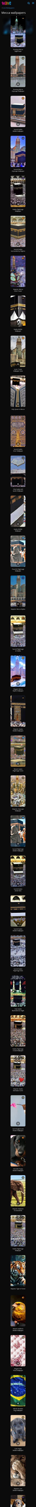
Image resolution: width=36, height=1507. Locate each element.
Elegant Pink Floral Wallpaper (18, 1369)
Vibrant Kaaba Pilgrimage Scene (18, 770)
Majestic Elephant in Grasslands (18, 1209)
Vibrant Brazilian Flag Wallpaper (18, 1409)
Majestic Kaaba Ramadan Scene (18, 1089)
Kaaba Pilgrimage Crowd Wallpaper (18, 1049)
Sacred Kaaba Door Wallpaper (18, 450)
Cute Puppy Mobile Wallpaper (18, 1449)
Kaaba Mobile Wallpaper (18, 330)
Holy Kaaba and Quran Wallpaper (18, 490)
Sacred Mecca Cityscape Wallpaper (18, 170)
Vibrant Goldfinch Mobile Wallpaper (18, 1329)
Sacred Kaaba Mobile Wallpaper (18, 130)
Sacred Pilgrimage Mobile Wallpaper (18, 850)
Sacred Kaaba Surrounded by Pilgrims (18, 250)
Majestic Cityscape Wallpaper (18, 810)
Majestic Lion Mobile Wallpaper (18, 1489)
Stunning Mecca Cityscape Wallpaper (18, 90)
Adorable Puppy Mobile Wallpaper (18, 1169)
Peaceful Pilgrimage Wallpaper (18, 570)
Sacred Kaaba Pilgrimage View (18, 970)
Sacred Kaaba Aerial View (18, 890)
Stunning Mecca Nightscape (18, 50)
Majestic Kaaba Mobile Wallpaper (18, 730)
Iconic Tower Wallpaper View (18, 370)
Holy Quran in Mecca (18, 409)
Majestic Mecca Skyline (18, 609)
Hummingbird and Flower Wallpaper (18, 1129)
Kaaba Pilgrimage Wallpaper (18, 210)
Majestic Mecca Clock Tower (18, 290)
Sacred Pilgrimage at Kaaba (18, 650)
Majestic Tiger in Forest (18, 1289)
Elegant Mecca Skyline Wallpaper (18, 690)
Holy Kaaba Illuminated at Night (18, 1010)
